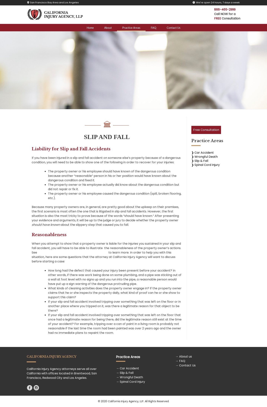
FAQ (153, 27)
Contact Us (173, 27)
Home (90, 27)
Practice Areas (131, 27)
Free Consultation (206, 130)
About (108, 27)
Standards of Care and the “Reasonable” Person (73, 252)
